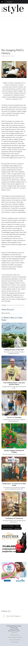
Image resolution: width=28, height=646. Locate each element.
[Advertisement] (14, 34)
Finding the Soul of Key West (14, 350)
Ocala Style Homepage (8, 526)
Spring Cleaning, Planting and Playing (14, 451)
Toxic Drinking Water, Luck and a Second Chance (14, 383)
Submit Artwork (15, 635)
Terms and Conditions (14, 640)
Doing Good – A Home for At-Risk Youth (14, 484)
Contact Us (14, 632)
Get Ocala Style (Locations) (15, 637)
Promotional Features (7, 528)
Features (17, 526)
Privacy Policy (14, 642)
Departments (17, 528)
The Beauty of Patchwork (14, 518)
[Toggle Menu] (2, 2)
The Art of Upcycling (14, 417)
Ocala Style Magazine (13, 616)
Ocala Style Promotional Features (15, 305)
